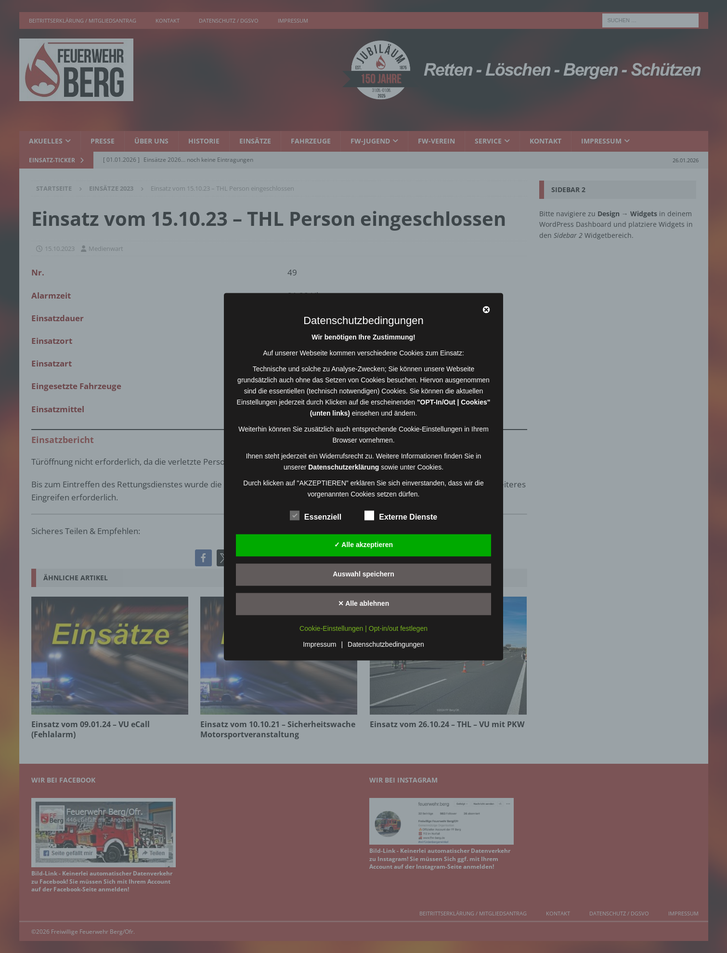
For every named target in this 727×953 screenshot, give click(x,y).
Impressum (319, 644)
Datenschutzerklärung (343, 467)
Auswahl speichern (363, 574)
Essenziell (315, 515)
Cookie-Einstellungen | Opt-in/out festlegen (363, 628)
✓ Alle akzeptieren (363, 544)
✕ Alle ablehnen (363, 603)
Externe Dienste (400, 515)
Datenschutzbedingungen (386, 644)
